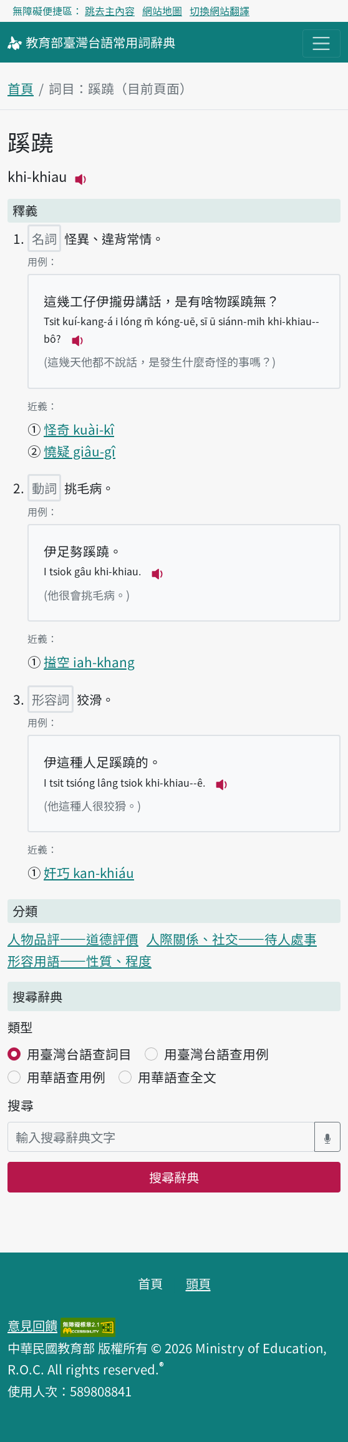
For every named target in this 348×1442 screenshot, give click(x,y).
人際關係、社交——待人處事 (232, 938)
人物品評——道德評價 (72, 938)
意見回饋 (32, 1325)
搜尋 (20, 1105)
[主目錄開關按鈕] (321, 43)
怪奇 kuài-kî (79, 429)
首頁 (20, 88)
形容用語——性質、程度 (79, 960)
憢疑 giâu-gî (79, 450)
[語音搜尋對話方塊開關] (327, 1137)
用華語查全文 (177, 1076)
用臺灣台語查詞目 (79, 1053)
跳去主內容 (110, 10)
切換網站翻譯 (219, 10)
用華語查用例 (66, 1076)
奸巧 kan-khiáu (89, 872)
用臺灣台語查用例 (216, 1053)
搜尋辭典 (174, 1176)
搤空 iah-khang (89, 661)
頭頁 (198, 1283)
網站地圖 (162, 10)
